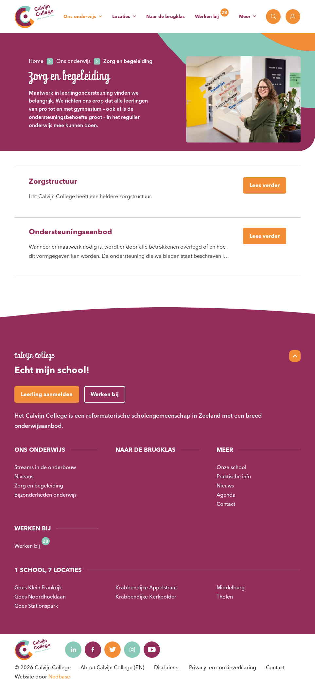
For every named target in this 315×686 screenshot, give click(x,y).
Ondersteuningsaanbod (70, 231)
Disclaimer (166, 667)
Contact (226, 504)
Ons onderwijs (79, 16)
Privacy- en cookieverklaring (222, 667)
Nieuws (225, 485)
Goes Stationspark (36, 605)
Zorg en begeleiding (38, 485)
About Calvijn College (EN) (112, 667)
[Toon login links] (293, 16)
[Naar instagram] (132, 649)
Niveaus (23, 476)
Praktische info (234, 476)
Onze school (231, 467)
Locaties (121, 16)
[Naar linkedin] (73, 649)
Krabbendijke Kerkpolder (145, 596)
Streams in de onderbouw (45, 467)
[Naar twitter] (112, 649)
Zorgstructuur (53, 181)
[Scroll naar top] (295, 356)
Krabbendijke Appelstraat (146, 587)
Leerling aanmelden (47, 394)
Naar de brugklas (165, 16)
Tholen (225, 596)
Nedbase (59, 676)
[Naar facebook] (93, 649)
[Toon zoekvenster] (273, 16)
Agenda (226, 494)
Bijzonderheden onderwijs (45, 494)
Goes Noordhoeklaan (40, 596)
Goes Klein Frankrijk (38, 587)
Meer (245, 16)
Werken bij (207, 16)
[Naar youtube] (152, 649)
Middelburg (231, 587)
